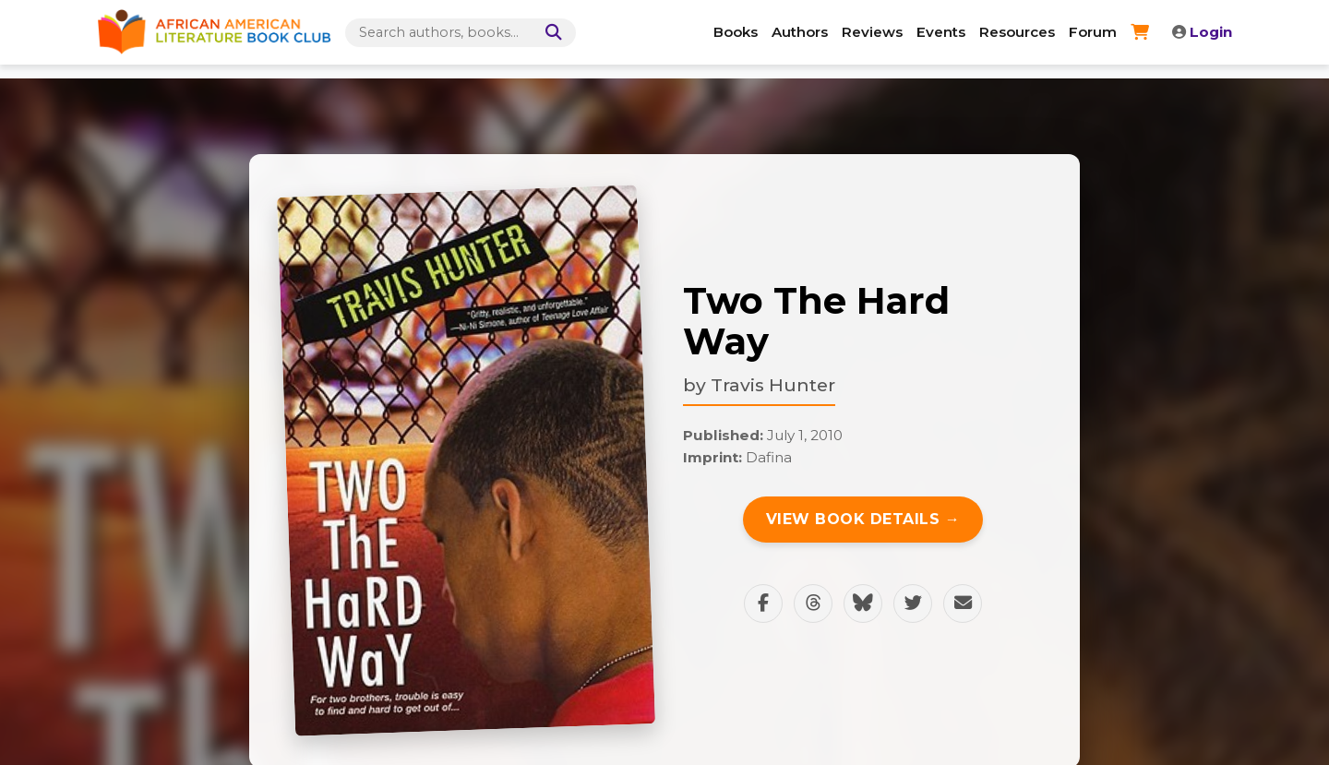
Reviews (872, 32)
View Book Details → (863, 519)
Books (735, 32)
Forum (1093, 32)
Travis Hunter (773, 385)
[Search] (550, 32)
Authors (800, 32)
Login (1202, 32)
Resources (1017, 32)
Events (940, 32)
